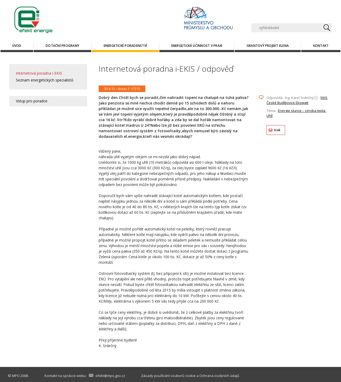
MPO (16, 375)
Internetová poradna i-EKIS (39, 73)
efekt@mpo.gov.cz (110, 375)
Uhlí (269, 115)
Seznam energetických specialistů (44, 80)
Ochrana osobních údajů (219, 375)
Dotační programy (62, 45)
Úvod (16, 45)
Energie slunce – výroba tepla (302, 110)
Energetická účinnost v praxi (196, 45)
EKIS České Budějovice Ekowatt (296, 100)
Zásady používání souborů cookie (168, 375)
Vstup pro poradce (31, 100)
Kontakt (321, 45)
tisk (277, 130)
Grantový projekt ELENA (268, 45)
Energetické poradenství (125, 45)
